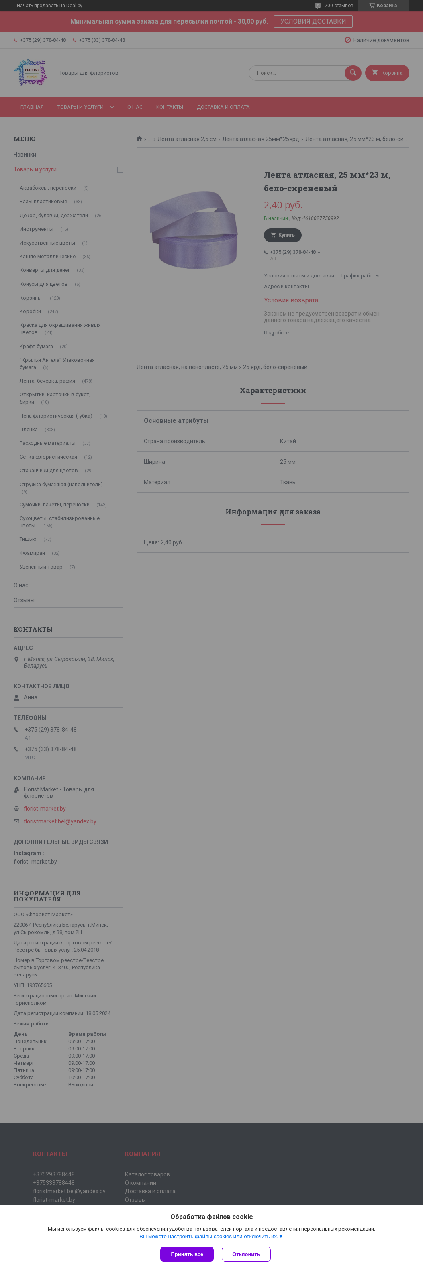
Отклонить (246, 1254)
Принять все (187, 1254)
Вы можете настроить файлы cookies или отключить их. (208, 1236)
